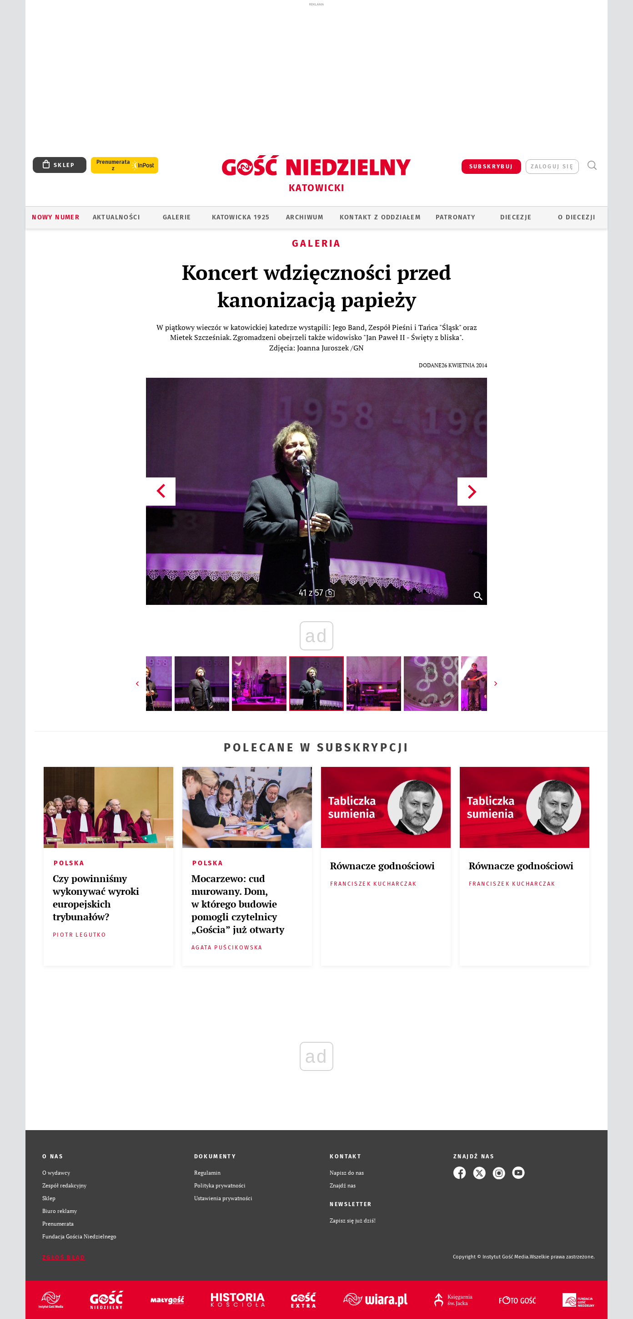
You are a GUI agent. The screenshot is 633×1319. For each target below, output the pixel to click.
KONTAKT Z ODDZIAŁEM (380, 217)
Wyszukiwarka (591, 165)
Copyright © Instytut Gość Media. (491, 1257)
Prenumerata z (113, 165)
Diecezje (516, 217)
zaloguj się (552, 166)
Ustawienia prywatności (223, 1198)
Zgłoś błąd (63, 1257)
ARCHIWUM (304, 217)
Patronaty (456, 217)
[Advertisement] (316, 76)
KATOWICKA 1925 (241, 217)
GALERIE (177, 217)
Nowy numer (56, 217)
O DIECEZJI (576, 217)
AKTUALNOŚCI (116, 217)
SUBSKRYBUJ (491, 166)
